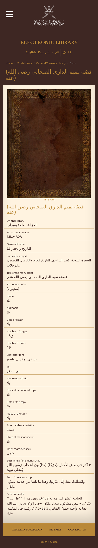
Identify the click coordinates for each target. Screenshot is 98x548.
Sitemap (55, 529)
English (31, 52)
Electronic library (49, 42)
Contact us (77, 529)
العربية (55, 52)
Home (9, 63)
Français (44, 52)
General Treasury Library (51, 63)
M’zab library (24, 63)
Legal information (27, 529)
